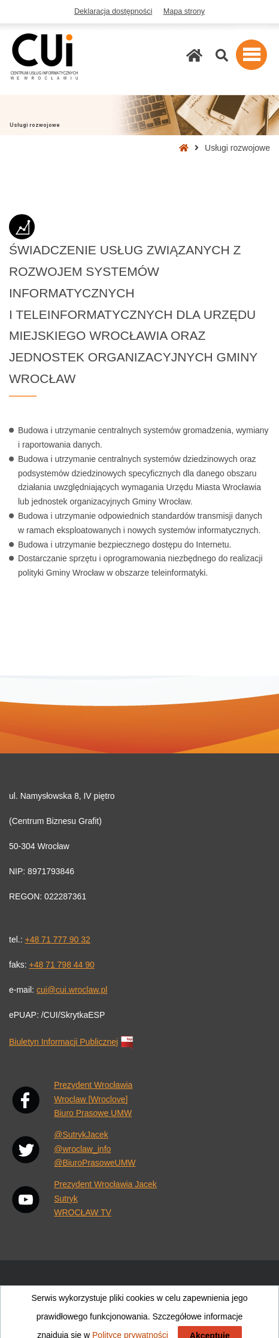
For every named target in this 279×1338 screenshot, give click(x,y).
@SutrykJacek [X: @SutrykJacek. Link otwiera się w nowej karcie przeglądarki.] (81, 1134)
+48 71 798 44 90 (61, 964)
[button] (251, 54)
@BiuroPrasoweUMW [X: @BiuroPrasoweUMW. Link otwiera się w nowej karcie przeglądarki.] (94, 1162)
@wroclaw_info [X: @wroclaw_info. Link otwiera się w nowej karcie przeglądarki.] (82, 1149)
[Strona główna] (194, 55)
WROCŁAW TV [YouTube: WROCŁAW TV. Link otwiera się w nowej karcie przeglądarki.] (82, 1212)
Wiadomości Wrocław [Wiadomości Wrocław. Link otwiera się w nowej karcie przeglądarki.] (47, 1288)
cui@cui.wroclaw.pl (72, 990)
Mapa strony (184, 11)
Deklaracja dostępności (113, 11)
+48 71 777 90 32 (57, 939)
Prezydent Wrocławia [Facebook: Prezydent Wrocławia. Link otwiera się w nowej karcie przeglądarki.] (93, 1085)
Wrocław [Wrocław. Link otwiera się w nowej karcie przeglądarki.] (254, 1288)
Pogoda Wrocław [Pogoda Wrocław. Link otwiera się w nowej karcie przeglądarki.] (123, 1288)
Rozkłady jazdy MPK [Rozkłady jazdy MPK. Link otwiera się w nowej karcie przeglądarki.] (196, 1288)
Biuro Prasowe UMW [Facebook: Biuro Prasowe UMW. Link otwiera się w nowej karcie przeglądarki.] (93, 1113)
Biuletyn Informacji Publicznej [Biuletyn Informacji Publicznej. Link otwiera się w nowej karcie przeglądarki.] (72, 1042)
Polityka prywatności (199, 1309)
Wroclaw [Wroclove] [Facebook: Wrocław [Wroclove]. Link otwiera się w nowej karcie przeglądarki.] (91, 1099)
